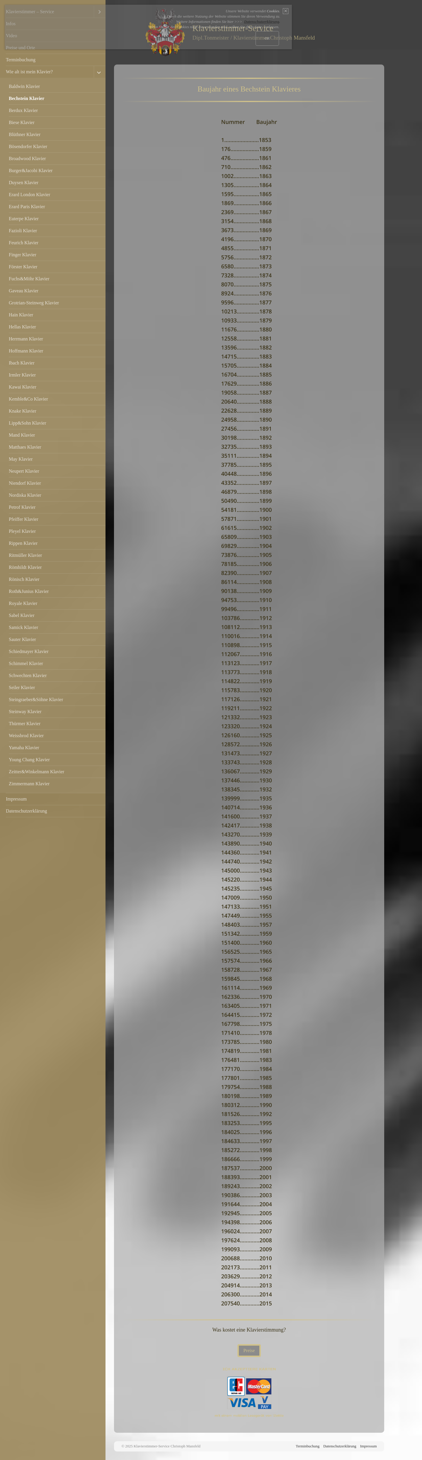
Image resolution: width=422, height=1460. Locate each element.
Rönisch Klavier (24, 579)
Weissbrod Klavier (26, 735)
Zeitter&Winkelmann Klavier (36, 771)
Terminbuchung (20, 59)
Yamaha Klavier (24, 747)
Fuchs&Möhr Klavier (29, 278)
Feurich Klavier (23, 242)
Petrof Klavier (22, 507)
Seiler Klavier (22, 687)
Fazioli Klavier (23, 230)
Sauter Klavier (22, 639)
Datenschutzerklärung (26, 810)
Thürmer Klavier (24, 723)
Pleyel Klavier (22, 531)
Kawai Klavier (22, 386)
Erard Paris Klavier (27, 206)
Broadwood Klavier (27, 158)
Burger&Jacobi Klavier (30, 170)
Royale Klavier (23, 603)
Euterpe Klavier (24, 218)
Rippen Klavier (23, 543)
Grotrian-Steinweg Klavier (34, 302)
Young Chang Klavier (29, 759)
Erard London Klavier (29, 194)
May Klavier (21, 459)
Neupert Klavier (24, 471)
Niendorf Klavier (25, 483)
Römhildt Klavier (25, 567)
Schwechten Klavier (28, 675)
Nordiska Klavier (25, 495)
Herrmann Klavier (26, 338)
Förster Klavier (23, 266)
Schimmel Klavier (26, 663)
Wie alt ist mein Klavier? (29, 71)
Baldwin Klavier (24, 86)
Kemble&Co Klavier (28, 398)
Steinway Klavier (25, 711)
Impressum (16, 798)
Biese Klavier (22, 122)
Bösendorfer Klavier (28, 146)
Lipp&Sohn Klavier (27, 422)
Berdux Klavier (23, 110)
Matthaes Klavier (25, 447)
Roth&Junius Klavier (29, 591)
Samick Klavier (23, 627)
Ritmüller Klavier (25, 555)
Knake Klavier (22, 410)
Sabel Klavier (22, 615)
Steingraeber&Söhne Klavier (36, 699)
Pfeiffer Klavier (23, 519)
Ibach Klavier (22, 362)
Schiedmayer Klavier (29, 651)
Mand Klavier (22, 435)
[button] (249, 1350)
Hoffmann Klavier (26, 350)
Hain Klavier (21, 314)
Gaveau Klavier (23, 290)
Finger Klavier (22, 254)
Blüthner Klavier (24, 134)
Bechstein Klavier (26, 98)
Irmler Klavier (22, 374)
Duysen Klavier (23, 182)
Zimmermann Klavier (29, 783)
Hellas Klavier (22, 326)
